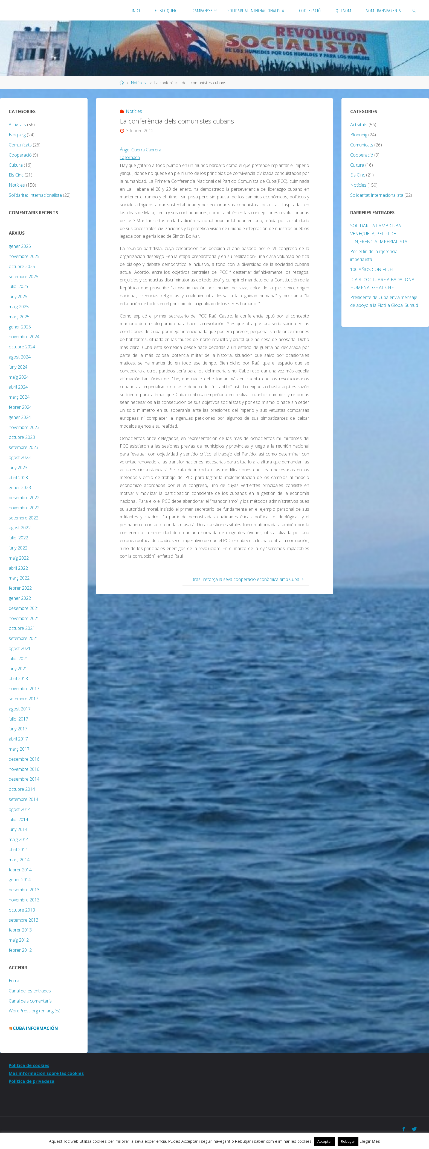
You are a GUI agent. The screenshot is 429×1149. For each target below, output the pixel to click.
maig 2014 (19, 839)
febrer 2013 (20, 930)
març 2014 (19, 860)
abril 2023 (18, 478)
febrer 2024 (20, 407)
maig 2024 (19, 377)
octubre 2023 (22, 437)
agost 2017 (20, 709)
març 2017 (19, 749)
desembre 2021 (24, 608)
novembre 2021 (24, 618)
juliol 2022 (18, 538)
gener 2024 (20, 417)
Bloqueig (17, 135)
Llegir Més (370, 1141)
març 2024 (19, 397)
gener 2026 (20, 246)
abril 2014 (18, 850)
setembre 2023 (23, 447)
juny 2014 (18, 829)
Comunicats (20, 145)
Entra (14, 981)
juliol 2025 (18, 286)
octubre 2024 (22, 347)
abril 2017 (18, 739)
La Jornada (130, 157)
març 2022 (19, 578)
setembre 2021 (23, 638)
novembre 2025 (24, 256)
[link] (414, 10)
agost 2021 (20, 648)
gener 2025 (20, 327)
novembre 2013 (24, 900)
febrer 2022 (20, 588)
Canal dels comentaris (30, 1001)
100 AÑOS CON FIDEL (372, 269)
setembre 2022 (23, 518)
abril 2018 (18, 678)
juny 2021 (18, 669)
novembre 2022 (24, 508)
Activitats (17, 125)
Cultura (16, 165)
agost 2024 (20, 357)
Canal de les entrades (30, 991)
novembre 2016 (24, 769)
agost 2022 (20, 528)
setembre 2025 (23, 277)
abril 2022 (18, 568)
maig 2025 (19, 307)
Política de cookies (29, 1065)
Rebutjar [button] (348, 1141)
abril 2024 (18, 387)
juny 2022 (18, 548)
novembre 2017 (24, 689)
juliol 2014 (18, 819)
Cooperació (20, 155)
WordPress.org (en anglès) (34, 1011)
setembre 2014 (23, 799)
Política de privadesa (32, 1081)
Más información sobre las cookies (47, 1073)
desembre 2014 (24, 779)
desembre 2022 (24, 498)
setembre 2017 (23, 699)
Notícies (138, 82)
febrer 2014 (20, 870)
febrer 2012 (20, 950)
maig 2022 (19, 558)
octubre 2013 (22, 910)
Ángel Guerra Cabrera (141, 150)
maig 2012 (19, 940)
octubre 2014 (22, 789)
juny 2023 (18, 468)
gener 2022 (20, 598)
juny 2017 (18, 729)
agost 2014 (20, 809)
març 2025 (19, 317)
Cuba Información (35, 1028)
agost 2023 (20, 457)
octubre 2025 (22, 266)
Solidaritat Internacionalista (35, 195)
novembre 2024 (24, 337)
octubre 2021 (22, 628)
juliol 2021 (18, 659)
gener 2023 (20, 487)
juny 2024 (18, 367)
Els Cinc (16, 175)
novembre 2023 (24, 427)
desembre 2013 (24, 890)
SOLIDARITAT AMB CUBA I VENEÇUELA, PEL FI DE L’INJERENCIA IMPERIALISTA (378, 234)
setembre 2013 (23, 920)
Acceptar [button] (324, 1141)
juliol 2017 (18, 719)
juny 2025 (18, 296)
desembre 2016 (24, 759)
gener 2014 (20, 880)
